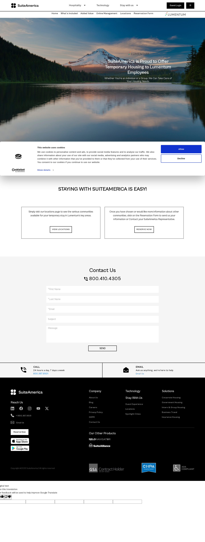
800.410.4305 (105, 279)
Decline (181, 17)
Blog (91, 403)
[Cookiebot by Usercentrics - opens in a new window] (18, 28)
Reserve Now (20, 432)
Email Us (140, 374)
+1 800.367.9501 (21, 415)
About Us (93, 398)
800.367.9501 (40, 374)
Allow (181, 7)
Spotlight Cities (133, 414)
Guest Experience (134, 404)
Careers (93, 408)
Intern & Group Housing (174, 408)
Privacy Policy (96, 413)
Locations (130, 409)
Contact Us (95, 423)
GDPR (92, 418)
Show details (44, 28)
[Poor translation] (8, 498)
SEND (102, 348)
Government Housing (173, 403)
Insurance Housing (171, 418)
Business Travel (170, 413)
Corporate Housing (172, 398)
